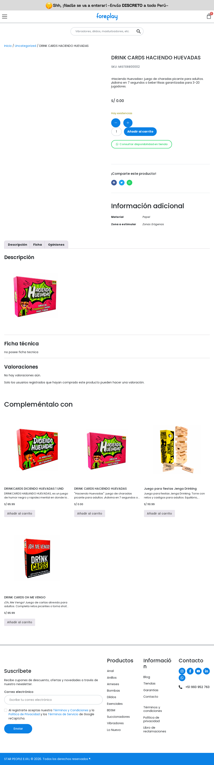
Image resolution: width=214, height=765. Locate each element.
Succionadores (118, 717)
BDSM (111, 710)
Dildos (111, 697)
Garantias (150, 690)
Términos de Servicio (63, 714)
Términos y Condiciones (70, 710)
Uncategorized (25, 46)
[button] (114, 182)
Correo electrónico (18, 692)
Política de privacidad (151, 719)
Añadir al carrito (140, 131)
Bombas (113, 690)
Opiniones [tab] (56, 245)
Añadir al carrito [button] (19, 513)
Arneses (113, 684)
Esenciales (115, 704)
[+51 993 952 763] (180, 687)
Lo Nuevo (114, 730)
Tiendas (149, 683)
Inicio (8, 46)
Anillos (112, 678)
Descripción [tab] (17, 245)
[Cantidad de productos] (116, 131)
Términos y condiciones (152, 709)
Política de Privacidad (24, 714)
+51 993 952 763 (197, 687)
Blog (146, 677)
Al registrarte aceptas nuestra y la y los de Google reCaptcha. (51, 714)
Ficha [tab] (37, 245)
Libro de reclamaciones (154, 729)
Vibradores (115, 723)
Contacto (150, 697)
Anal (110, 671)
